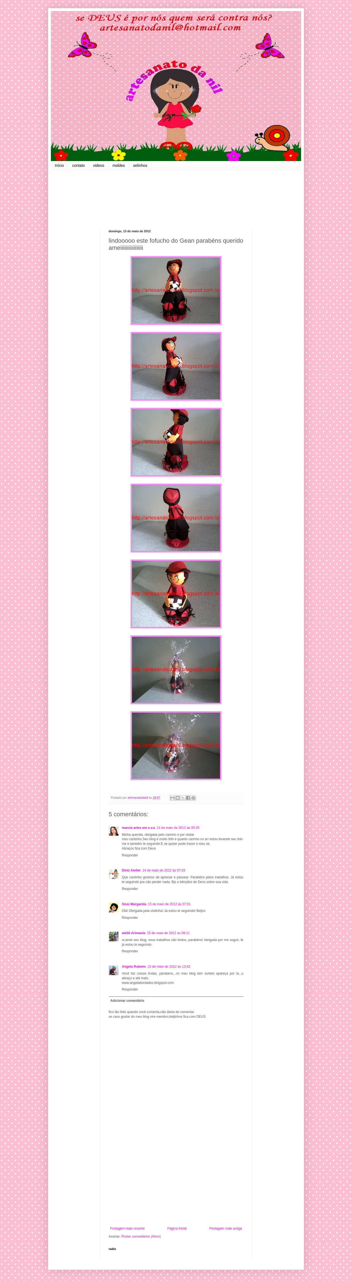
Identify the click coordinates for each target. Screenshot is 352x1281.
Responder (130, 855)
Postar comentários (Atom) (141, 1236)
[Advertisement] (176, 1181)
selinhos (140, 165)
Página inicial (177, 1228)
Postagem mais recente (127, 1228)
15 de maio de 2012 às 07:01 (169, 904)
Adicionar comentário (127, 1001)
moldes (118, 165)
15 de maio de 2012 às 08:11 (168, 933)
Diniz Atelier (131, 870)
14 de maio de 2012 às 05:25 (178, 828)
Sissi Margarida (134, 904)
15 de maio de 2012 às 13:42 (168, 967)
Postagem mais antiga (225, 1228)
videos (98, 165)
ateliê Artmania (133, 933)
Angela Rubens (134, 967)
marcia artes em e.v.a (138, 828)
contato (78, 165)
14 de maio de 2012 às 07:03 (163, 870)
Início (59, 165)
